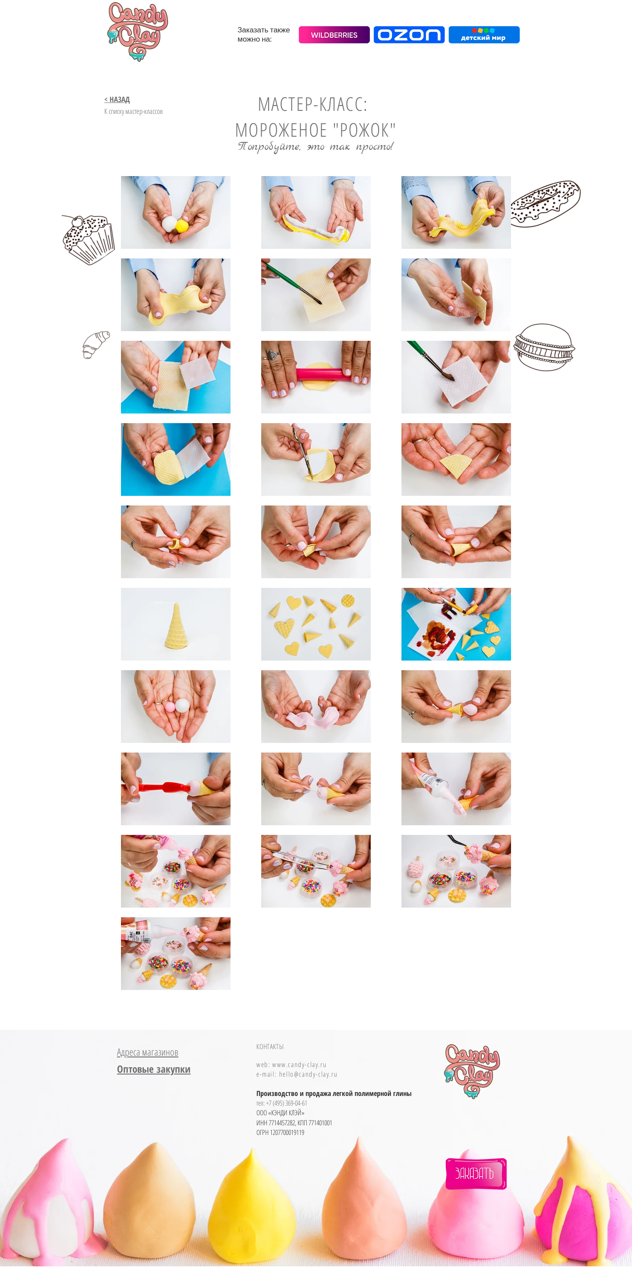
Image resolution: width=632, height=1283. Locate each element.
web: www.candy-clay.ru (291, 1064)
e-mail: (267, 1074)
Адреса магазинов (147, 1052)
